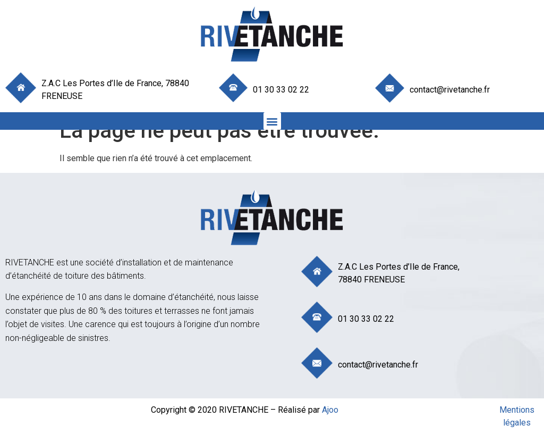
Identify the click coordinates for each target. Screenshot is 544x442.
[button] (272, 121)
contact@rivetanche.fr (450, 90)
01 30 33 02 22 (281, 90)
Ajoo (330, 410)
